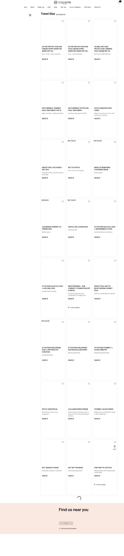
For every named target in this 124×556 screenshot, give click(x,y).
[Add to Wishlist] (63, 21)
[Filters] (30, 15)
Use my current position (68, 528)
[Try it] (114, 447)
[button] (25, 7)
